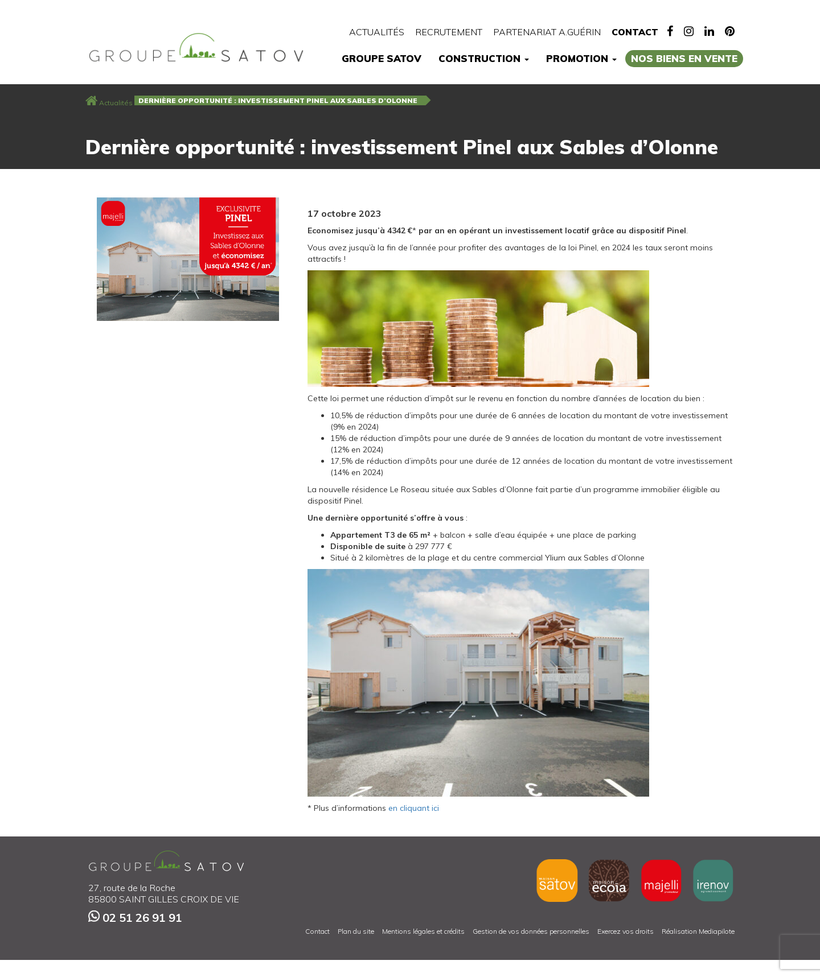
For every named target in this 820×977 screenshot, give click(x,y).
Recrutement (448, 32)
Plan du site (356, 931)
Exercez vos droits (625, 931)
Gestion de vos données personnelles (531, 931)
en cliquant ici (413, 808)
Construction (483, 58)
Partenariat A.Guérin (547, 32)
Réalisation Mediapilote (698, 931)
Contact (635, 32)
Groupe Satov (381, 58)
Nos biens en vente (684, 58)
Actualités (376, 32)
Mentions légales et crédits (423, 931)
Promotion (581, 58)
